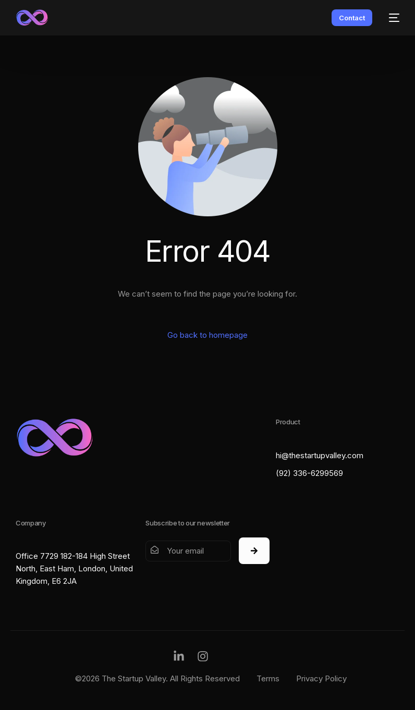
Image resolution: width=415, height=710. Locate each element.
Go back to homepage (207, 335)
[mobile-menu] (391, 17)
